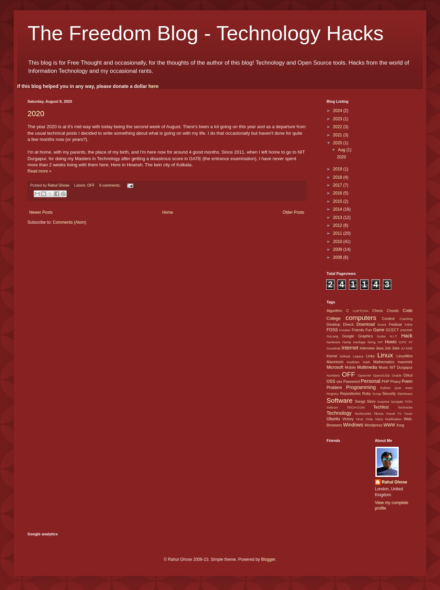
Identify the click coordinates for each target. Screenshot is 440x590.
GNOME (406, 330)
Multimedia (367, 367)
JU (403, 348)
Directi (348, 324)
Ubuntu (333, 418)
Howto (391, 341)
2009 (338, 249)
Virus (359, 419)
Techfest (381, 407)
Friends (358, 330)
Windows (353, 424)
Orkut (408, 375)
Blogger (268, 559)
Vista (369, 419)
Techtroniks (362, 413)
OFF (91, 185)
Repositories (350, 393)
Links (370, 356)
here (153, 86)
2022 (338, 126)
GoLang (332, 336)
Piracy (395, 381)
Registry (333, 394)
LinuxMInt (404, 356)
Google (348, 336)
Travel (390, 413)
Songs (360, 401)
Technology (339, 413)
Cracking (405, 319)
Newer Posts (41, 212)
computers (360, 317)
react (408, 388)
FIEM (408, 324)
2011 (338, 233)
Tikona (378, 413)
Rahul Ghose (394, 482)
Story (371, 401)
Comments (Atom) (69, 222)
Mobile (350, 367)
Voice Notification (388, 419)
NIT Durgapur (401, 367)
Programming (361, 387)
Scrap (376, 394)
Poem (407, 381)
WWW (389, 425)
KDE (409, 348)
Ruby (366, 393)
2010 (338, 241)
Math (366, 362)
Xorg (400, 425)
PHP (385, 381)
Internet (349, 347)
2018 (338, 177)
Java (380, 348)
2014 (338, 209)
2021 (338, 135)
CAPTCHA (360, 311)
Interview (367, 348)
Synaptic (397, 401)
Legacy (358, 356)
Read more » (39, 171)
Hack (406, 335)
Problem (334, 387)
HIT (380, 342)
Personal (370, 381)
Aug (342, 149)
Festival (395, 324)
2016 (338, 193)
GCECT (392, 330)
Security (389, 393)
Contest (388, 318)
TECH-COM (356, 407)
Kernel (332, 356)
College (334, 318)
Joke (396, 348)
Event (382, 324)
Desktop (333, 324)
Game (378, 329)
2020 (36, 113)
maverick (405, 362)
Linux (385, 355)
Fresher (345, 330)
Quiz (397, 388)
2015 (338, 201)
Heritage (359, 342)
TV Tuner (404, 413)
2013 (338, 217)
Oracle (397, 375)
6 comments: (110, 185)
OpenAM (364, 375)
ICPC (403, 342)
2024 (338, 110)
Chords (393, 311)
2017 (338, 185)
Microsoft (335, 367)
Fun (368, 330)
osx (339, 381)
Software (340, 400)
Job (387, 348)
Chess (377, 311)
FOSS (332, 329)
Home (167, 212)
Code (407, 310)
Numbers (333, 375)
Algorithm (334, 311)
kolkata (345, 356)
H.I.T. (393, 336)
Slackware (404, 394)
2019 (338, 169)
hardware (333, 342)
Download (365, 324)
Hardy (346, 342)
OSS (331, 381)
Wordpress (373, 425)
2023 (338, 118)
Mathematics (383, 362)
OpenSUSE (381, 375)
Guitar (381, 336)
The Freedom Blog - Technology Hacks (206, 33)
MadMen (353, 362)
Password (351, 381)
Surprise (383, 401)
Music (383, 367)
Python (385, 388)
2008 (338, 257)
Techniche (405, 407)
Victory (348, 419)
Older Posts (293, 212)
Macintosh (335, 362)
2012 (338, 225)
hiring (371, 342)
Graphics (365, 336)
